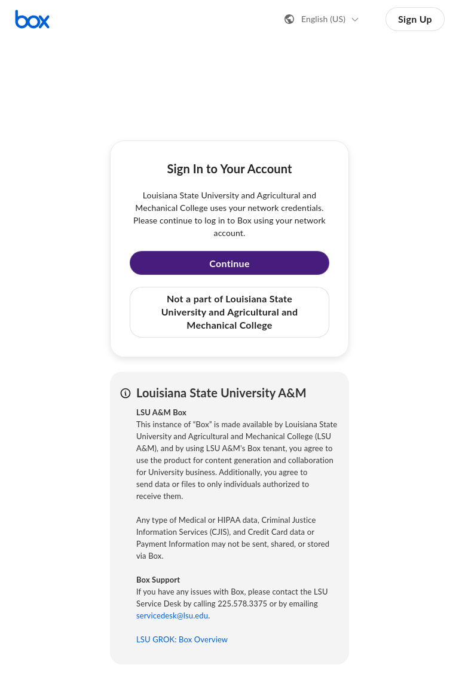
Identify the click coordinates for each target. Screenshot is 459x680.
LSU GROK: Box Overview (182, 639)
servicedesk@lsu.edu (172, 615)
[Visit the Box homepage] (32, 19)
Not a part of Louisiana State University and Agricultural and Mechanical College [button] (229, 312)
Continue (229, 263)
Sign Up (415, 18)
